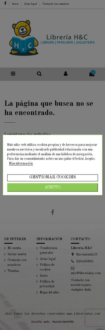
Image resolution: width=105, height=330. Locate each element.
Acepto (52, 187)
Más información (21, 163)
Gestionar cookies (52, 177)
